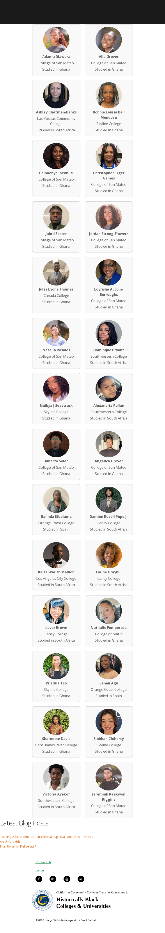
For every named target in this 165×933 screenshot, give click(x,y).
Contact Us (43, 862)
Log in (39, 870)
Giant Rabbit (88, 920)
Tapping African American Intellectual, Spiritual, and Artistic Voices (46, 837)
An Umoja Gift (10, 841)
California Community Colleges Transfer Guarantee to (92, 892)
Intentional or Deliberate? (18, 846)
